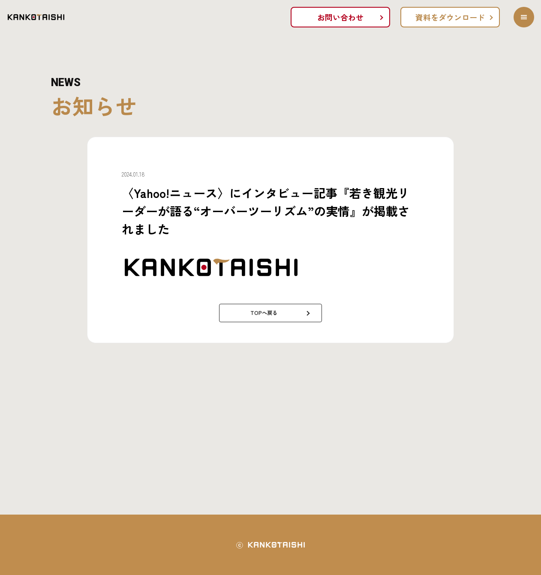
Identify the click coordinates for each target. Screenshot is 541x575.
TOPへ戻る (263, 312)
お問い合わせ (340, 17)
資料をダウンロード (450, 17)
